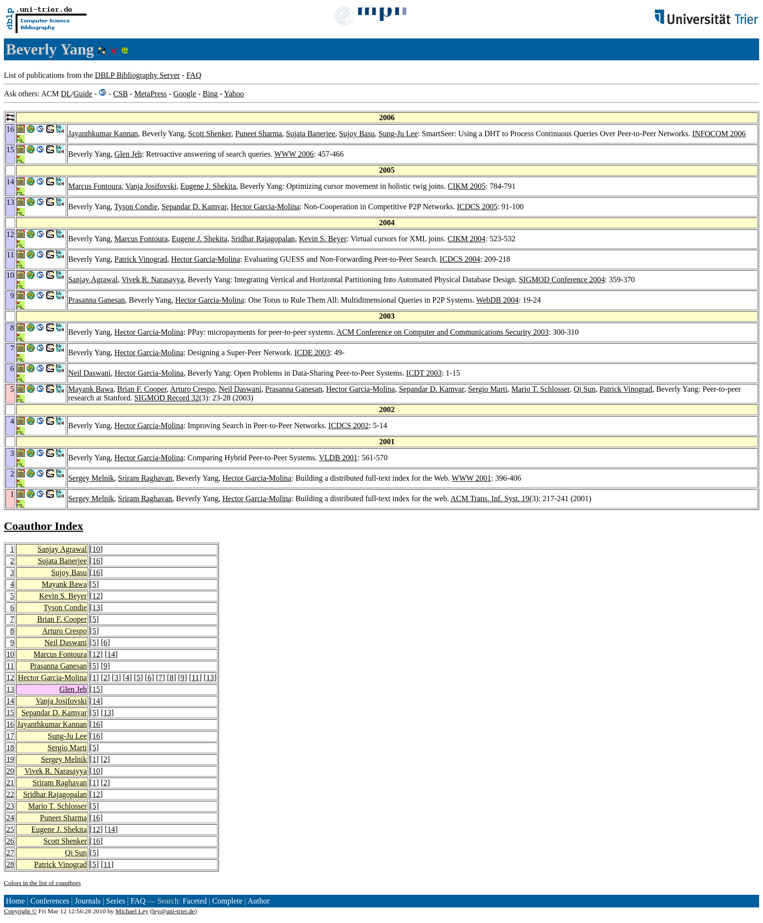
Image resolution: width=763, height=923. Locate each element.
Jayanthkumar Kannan (103, 133)
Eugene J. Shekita (208, 186)
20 (10, 771)
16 (96, 561)
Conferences (49, 901)
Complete (227, 901)
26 (10, 841)
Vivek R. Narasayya (152, 279)
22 (10, 794)
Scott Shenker (210, 133)
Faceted (194, 901)
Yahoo (234, 94)
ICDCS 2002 (348, 425)
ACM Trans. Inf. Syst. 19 (490, 498)
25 (10, 829)
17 (10, 736)
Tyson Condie (136, 206)
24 (10, 818)
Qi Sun (585, 389)
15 (96, 689)
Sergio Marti (488, 389)
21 (10, 782)
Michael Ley (131, 911)
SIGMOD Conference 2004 (562, 279)
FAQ (193, 75)
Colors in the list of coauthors (42, 883)
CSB (120, 94)
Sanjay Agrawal (93, 279)
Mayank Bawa (90, 389)
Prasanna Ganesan (96, 300)
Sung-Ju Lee (398, 133)
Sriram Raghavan (145, 478)
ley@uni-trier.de (173, 911)
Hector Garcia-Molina (265, 206)
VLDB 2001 (338, 457)
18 (10, 747)
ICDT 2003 (424, 373)
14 (111, 654)
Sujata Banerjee (310, 133)
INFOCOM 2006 (719, 133)
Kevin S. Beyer (322, 239)
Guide (82, 94)
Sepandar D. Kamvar (194, 206)
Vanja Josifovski (150, 186)
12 (96, 596)
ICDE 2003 (312, 352)
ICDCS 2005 (477, 206)
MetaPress (150, 94)
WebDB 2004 (497, 300)
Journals (87, 901)
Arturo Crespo (192, 389)
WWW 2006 (294, 154)
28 (10, 864)
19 (10, 759)
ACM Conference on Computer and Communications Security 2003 (443, 332)
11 (10, 666)
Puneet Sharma (258, 133)
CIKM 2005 (467, 186)
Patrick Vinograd (140, 259)
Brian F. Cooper (142, 389)
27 (10, 853)
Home (15, 901)
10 (96, 549)
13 (96, 607)
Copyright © (20, 911)
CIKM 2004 (467, 239)
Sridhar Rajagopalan (263, 239)
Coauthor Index (43, 526)
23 (10, 806)
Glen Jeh (128, 154)
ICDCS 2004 (460, 259)
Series (115, 901)
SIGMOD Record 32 (166, 398)
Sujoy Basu (357, 133)
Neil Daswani (89, 373)
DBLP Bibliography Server (137, 75)
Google (184, 94)
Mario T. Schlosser (540, 389)
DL (66, 94)
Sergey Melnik (91, 478)
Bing (210, 94)
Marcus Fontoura (95, 186)
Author (259, 901)
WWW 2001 (471, 478)
